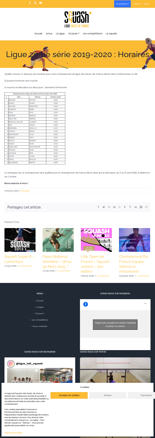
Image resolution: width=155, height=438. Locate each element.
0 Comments (25, 265)
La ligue (40, 307)
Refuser (108, 395)
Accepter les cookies (69, 395)
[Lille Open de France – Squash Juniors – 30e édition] (96, 239)
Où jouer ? (40, 313)
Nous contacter (40, 326)
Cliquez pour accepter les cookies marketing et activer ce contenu (115, 324)
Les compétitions (40, 320)
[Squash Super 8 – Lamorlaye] (20, 239)
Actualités (25, 190)
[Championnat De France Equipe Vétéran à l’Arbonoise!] (134, 239)
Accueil (40, 300)
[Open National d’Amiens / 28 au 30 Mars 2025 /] (58, 239)
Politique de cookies (13, 432)
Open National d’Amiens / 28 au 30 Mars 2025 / (57, 261)
